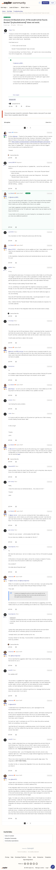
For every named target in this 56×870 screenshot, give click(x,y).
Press (29, 857)
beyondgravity (12, 546)
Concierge (11, 320)
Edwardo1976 (11, 466)
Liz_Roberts (11, 193)
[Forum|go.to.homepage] (14, 2)
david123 (10, 670)
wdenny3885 (11, 162)
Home (4, 11)
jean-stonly (11, 481)
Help (12, 857)
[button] (45, 2)
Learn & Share (14, 7)
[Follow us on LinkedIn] (28, 864)
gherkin (10, 267)
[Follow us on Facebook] (25, 864)
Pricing (7, 857)
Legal (47, 867)
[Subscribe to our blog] (31, 864)
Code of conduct (9, 835)
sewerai (10, 400)
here (18, 454)
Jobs (34, 857)
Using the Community (10, 838)
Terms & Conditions (22, 851)
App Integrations (28, 859)
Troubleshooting (18, 11)
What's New (25, 7)
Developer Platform (20, 857)
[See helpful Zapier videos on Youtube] (37, 864)
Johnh (9, 413)
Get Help (4, 7)
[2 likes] (14, 103)
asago (10, 30)
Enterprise (40, 857)
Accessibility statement (33, 851)
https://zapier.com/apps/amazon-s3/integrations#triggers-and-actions (31, 141)
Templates (48, 857)
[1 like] (13, 155)
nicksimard (11, 576)
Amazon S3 (12, 99)
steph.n (10, 132)
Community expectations (11, 840)
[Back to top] (54, 849)
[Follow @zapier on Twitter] (34, 864)
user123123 (11, 232)
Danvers (10, 347)
